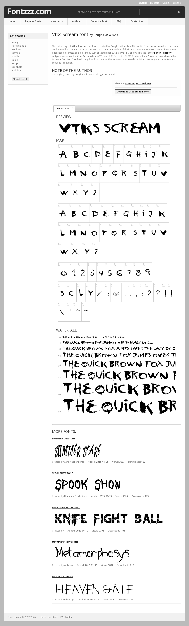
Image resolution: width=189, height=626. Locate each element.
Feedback (53, 617)
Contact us (136, 21)
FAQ (118, 21)
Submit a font (99, 21)
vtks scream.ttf (64, 108)
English (143, 2)
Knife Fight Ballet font (66, 507)
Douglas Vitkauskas (106, 35)
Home (12, 21)
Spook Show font (62, 473)
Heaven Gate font (62, 576)
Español (177, 2)
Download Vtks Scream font (133, 91)
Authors (77, 21)
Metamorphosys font (65, 542)
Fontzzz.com (29, 11)
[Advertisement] (28, 146)
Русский (166, 2)
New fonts (57, 21)
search (179, 12)
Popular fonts (33, 21)
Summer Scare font (63, 438)
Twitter (68, 617)
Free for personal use (138, 83)
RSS (61, 617)
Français (154, 2)
